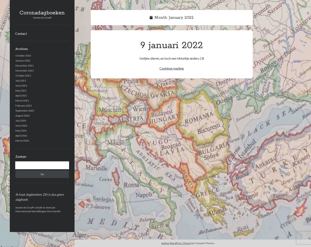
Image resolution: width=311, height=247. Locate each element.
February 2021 (23, 105)
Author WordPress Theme (176, 243)
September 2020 (24, 110)
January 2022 (22, 60)
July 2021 (20, 80)
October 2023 (23, 55)
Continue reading (171, 68)
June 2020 (21, 125)
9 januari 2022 (171, 45)
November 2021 (24, 70)
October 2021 (23, 75)
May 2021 (20, 90)
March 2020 (22, 140)
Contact (21, 33)
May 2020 (20, 130)
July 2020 (20, 120)
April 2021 (21, 95)
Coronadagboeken (42, 13)
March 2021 (22, 100)
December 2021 (24, 65)
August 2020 (22, 115)
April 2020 (21, 135)
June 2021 (21, 85)
